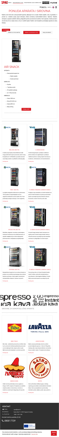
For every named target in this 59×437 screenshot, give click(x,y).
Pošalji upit (26, 109)
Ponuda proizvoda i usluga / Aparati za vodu (32, 2)
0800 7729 (8, 420)
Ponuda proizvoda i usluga (18, 2)
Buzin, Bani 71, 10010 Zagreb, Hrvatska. (23, 412)
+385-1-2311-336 (18, 414)
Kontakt (50, 7)
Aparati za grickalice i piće (31, 32)
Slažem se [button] (54, 433)
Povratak (6, 30)
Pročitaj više (5, 161)
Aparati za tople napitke (14, 32)
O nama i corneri (8, 2)
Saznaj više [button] (34, 434)
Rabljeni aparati (47, 32)
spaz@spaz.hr (17, 409)
